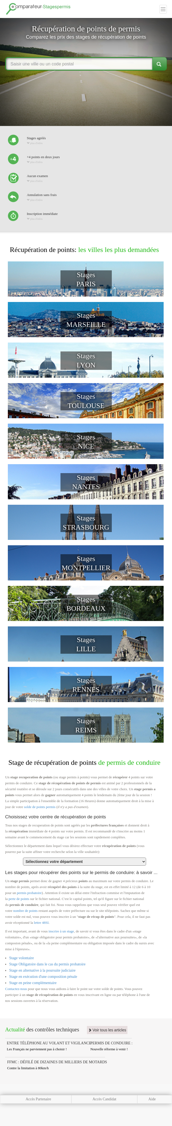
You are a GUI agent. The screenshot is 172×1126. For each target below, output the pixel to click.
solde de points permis (40, 807)
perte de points (19, 899)
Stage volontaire (21, 958)
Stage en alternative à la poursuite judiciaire (42, 970)
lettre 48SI (41, 923)
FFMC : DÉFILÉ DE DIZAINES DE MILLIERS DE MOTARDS (57, 1062)
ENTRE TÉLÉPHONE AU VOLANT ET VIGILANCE (49, 1043)
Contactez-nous (16, 989)
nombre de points (25, 911)
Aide (152, 1099)
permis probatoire (29, 893)
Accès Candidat (104, 1099)
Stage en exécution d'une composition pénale (43, 977)
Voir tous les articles (107, 1030)
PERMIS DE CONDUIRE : (111, 1043)
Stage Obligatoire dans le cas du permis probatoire (47, 964)
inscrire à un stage (61, 931)
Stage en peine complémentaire (32, 983)
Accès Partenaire (38, 1099)
